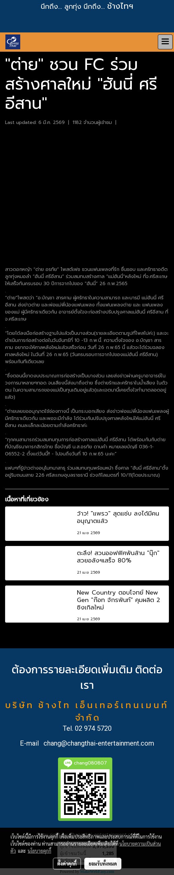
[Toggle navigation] (165, 41)
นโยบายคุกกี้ (39, 851)
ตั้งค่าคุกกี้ (67, 863)
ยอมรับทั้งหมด (103, 863)
